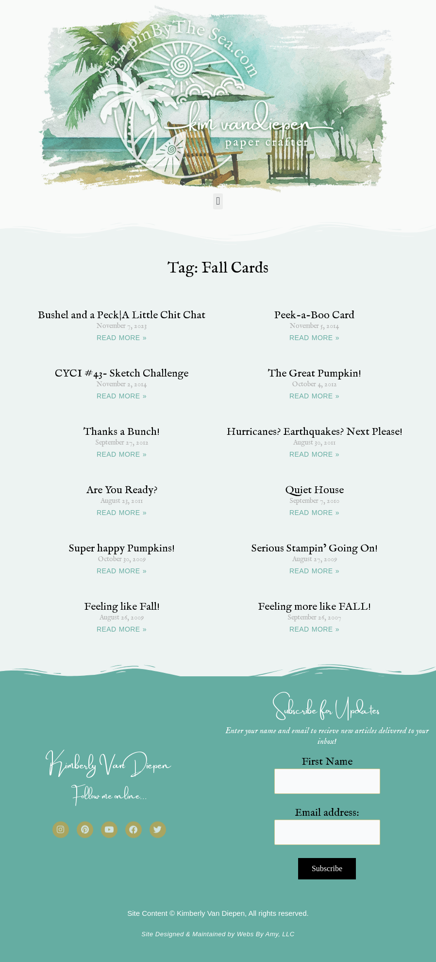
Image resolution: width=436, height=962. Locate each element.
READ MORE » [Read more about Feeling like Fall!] (122, 629)
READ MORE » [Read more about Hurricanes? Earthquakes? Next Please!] (314, 454)
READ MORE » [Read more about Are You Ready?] (122, 512)
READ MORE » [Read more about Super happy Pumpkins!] (122, 571)
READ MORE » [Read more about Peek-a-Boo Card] (314, 338)
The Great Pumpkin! (314, 373)
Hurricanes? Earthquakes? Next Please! (314, 432)
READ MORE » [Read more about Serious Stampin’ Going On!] (314, 571)
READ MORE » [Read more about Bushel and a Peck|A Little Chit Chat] (122, 338)
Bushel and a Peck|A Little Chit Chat (121, 315)
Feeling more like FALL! (314, 607)
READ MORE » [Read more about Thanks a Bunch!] (122, 454)
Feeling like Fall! (122, 607)
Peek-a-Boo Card (314, 315)
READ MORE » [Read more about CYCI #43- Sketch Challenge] (122, 396)
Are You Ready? (121, 490)
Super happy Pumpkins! (122, 548)
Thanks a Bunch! (122, 432)
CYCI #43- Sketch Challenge (121, 373)
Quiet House (314, 490)
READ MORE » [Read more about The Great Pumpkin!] (314, 396)
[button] (217, 201)
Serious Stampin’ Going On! (315, 548)
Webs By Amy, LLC (266, 934)
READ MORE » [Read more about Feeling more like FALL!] (314, 629)
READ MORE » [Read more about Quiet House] (314, 512)
